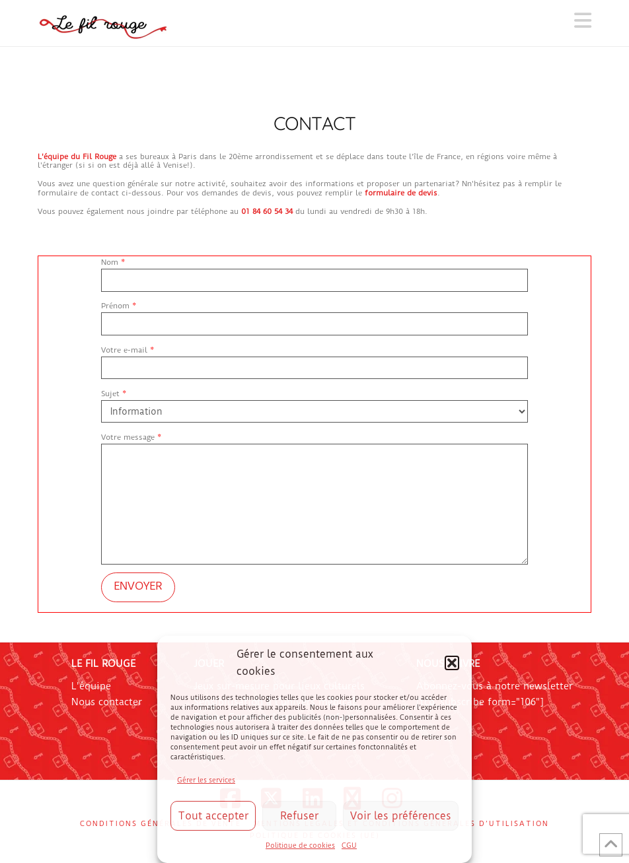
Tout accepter (213, 816)
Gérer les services (206, 780)
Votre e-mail (314, 360)
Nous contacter (106, 702)
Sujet (314, 404)
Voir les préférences (400, 816)
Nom (314, 272)
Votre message (314, 443)
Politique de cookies (300, 845)
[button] (452, 663)
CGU (349, 845)
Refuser (299, 816)
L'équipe (91, 686)
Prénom (314, 316)
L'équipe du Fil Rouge (77, 156)
